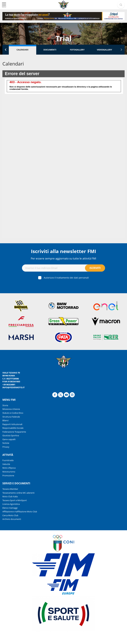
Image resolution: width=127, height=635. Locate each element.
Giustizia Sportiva (10, 435)
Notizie (5, 443)
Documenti (49, 49)
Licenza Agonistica (11, 504)
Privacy (5, 446)
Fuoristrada (7, 460)
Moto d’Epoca (9, 467)
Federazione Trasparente (14, 431)
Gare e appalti (9, 439)
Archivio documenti (11, 519)
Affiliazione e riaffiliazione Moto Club (19, 511)
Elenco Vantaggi (9, 507)
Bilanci (5, 420)
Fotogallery (77, 49)
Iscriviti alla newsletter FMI (63, 251)
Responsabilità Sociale (12, 427)
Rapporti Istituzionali (12, 424)
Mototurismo (8, 471)
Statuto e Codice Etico (12, 412)
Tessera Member (10, 489)
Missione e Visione (11, 409)
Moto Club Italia (10, 496)
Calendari (22, 49)
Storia (5, 405)
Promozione (8, 475)
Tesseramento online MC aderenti (18, 492)
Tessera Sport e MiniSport (14, 500)
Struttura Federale (11, 416)
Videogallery (104, 49)
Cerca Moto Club (10, 515)
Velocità (6, 464)
